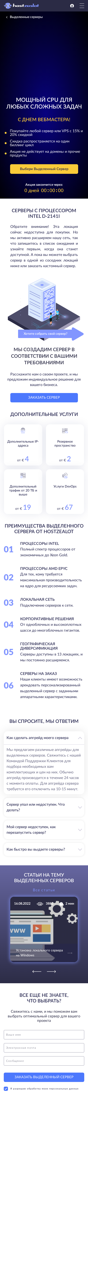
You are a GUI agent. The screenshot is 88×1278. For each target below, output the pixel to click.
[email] (44, 1047)
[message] (44, 1061)
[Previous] (36, 971)
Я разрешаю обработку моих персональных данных (41, 1089)
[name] (44, 1034)
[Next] (51, 971)
